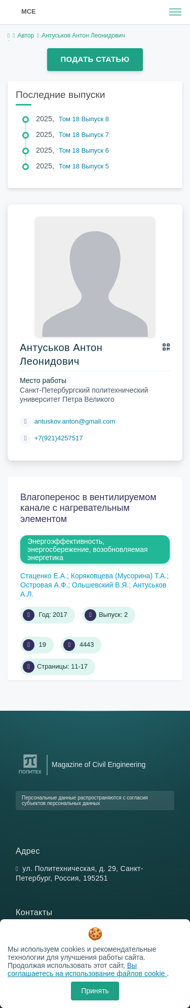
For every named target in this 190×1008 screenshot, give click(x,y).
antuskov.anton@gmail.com (75, 421)
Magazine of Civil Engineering (98, 764)
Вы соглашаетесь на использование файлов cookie (87, 969)
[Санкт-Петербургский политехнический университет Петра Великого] (30, 774)
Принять (95, 991)
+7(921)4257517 (58, 438)
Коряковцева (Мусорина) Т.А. (119, 576)
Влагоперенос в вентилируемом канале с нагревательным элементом (88, 508)
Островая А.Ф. (44, 585)
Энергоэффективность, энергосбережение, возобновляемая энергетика (87, 549)
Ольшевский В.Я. (100, 585)
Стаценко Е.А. (43, 576)
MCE (28, 11)
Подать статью (94, 59)
